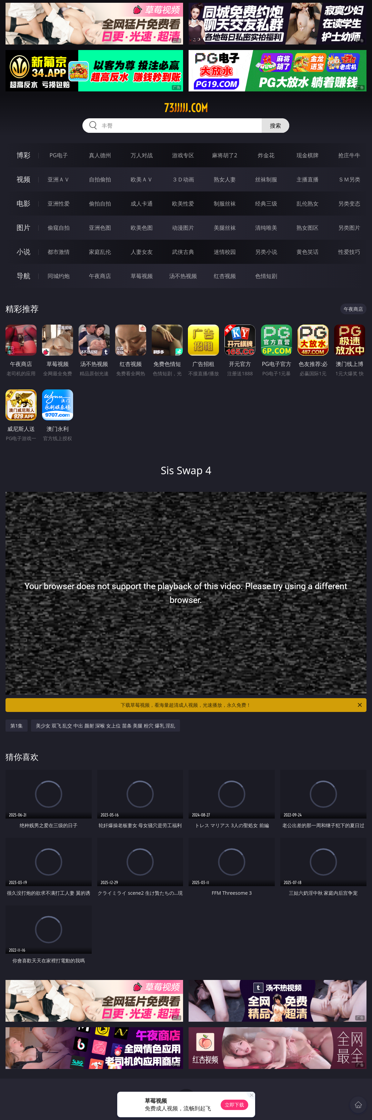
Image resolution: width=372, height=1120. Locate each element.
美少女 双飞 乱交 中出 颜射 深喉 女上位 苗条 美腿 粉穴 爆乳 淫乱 (105, 725)
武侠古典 (183, 252)
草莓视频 (142, 276)
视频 (23, 179)
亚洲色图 (100, 227)
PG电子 (58, 155)
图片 (23, 227)
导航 (23, 275)
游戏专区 (183, 155)
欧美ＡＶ (142, 179)
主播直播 (307, 179)
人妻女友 (142, 252)
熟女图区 (307, 227)
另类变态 (349, 203)
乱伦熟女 (307, 203)
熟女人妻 (225, 179)
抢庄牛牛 (349, 155)
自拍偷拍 (100, 179)
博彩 (23, 155)
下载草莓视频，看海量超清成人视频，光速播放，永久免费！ (242, 705)
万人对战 (142, 155)
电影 (23, 203)
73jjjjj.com (186, 108)
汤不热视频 (183, 276)
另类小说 (266, 252)
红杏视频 (225, 276)
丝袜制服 (266, 179)
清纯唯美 (266, 227)
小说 (23, 251)
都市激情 (59, 252)
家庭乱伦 (100, 252)
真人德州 (100, 155)
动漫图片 (183, 227)
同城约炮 (59, 276)
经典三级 (266, 203)
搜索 (275, 125)
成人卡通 (142, 203)
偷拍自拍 (100, 203)
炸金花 (266, 155)
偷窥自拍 (59, 227)
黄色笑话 (307, 252)
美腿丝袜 (225, 227)
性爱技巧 (349, 252)
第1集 (16, 725)
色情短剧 (266, 276)
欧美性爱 (183, 203)
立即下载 (234, 1104)
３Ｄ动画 (183, 179)
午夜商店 (100, 276)
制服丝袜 (225, 203)
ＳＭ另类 (349, 179)
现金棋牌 (307, 155)
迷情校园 (225, 252)
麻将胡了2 (224, 155)
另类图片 (349, 227)
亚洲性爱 (59, 203)
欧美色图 (142, 227)
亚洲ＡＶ (59, 179)
